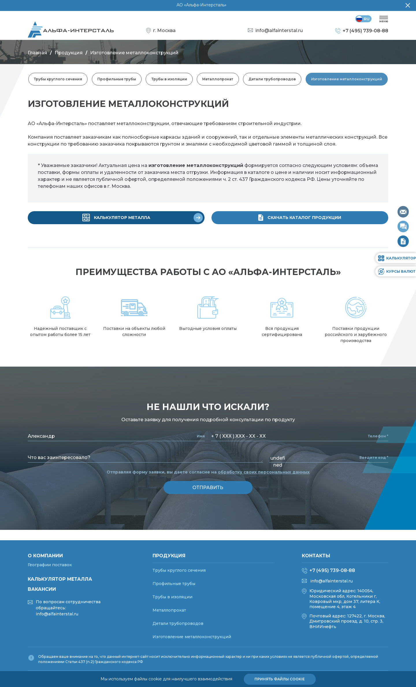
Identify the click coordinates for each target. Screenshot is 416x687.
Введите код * (373, 457)
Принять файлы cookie (280, 679)
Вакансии (42, 589)
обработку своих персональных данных (264, 472)
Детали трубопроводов (272, 79)
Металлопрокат (218, 79)
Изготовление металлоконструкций (346, 79)
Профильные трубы (116, 79)
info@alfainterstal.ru (331, 581)
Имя (201, 436)
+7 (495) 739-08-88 (332, 570)
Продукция (69, 53)
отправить (208, 487)
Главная (37, 53)
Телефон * (378, 436)
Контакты (316, 555)
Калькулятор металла (60, 579)
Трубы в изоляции (169, 79)
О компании (45, 555)
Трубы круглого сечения (58, 79)
